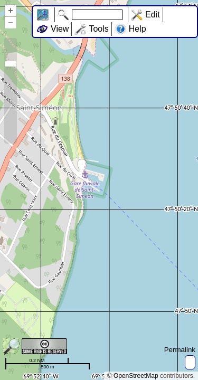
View (60, 28)
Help (137, 28)
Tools (98, 28)
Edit (152, 14)
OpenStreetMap (136, 375)
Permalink (179, 350)
